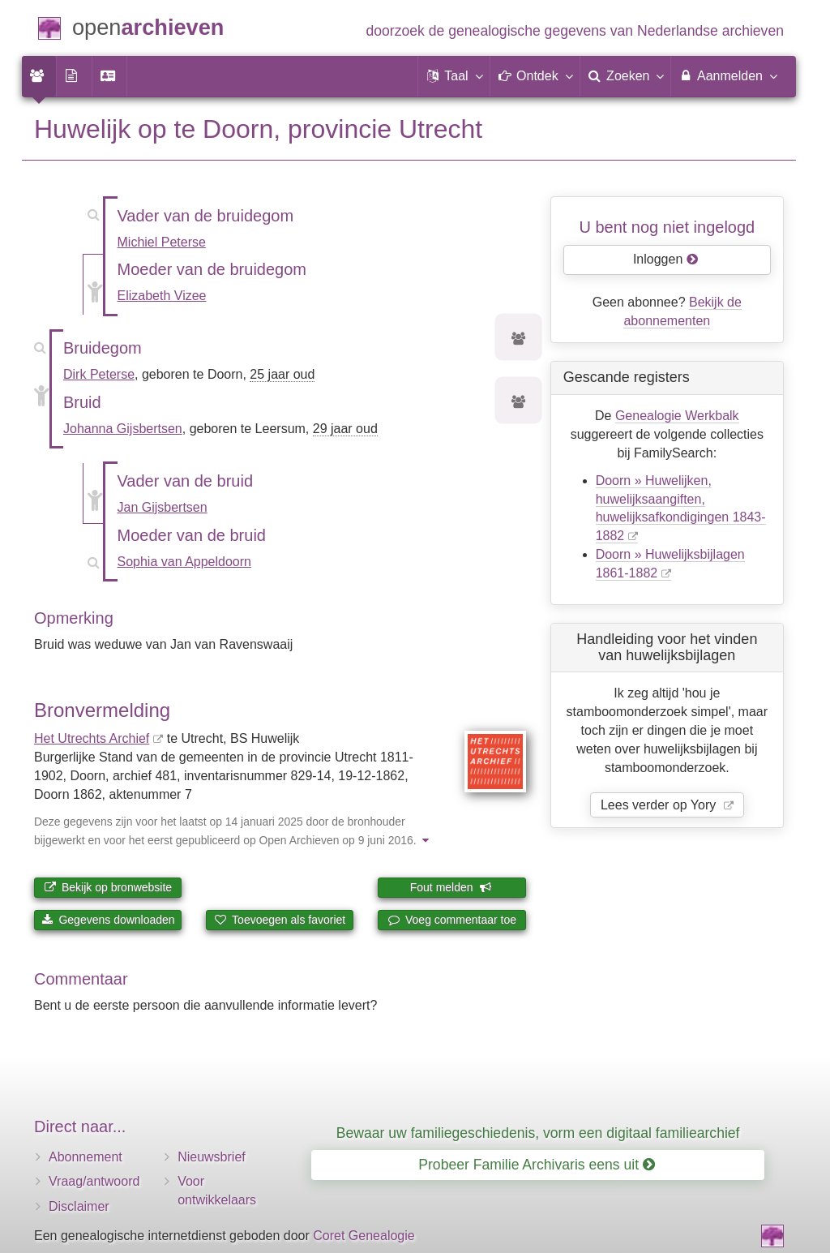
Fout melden (451, 887)
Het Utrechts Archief (91, 738)
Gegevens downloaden (108, 919)
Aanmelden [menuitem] (727, 75)
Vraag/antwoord (94, 1181)
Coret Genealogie (363, 1235)
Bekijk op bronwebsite (108, 887)
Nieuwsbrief (212, 1157)
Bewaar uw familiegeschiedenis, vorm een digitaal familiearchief (538, 1133)
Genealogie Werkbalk (677, 416)
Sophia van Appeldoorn (184, 562)
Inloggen (666, 259)
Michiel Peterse (162, 242)
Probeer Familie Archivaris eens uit (536, 1164)
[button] (454, 76)
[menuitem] (39, 76)
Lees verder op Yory (660, 805)
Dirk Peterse (99, 374)
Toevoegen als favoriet (279, 919)
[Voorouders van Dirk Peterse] (518, 339)
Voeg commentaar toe (451, 919)
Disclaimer (79, 1206)
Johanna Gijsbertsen (122, 429)
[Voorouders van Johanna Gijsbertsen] (518, 402)
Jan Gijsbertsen (163, 507)
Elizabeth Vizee (162, 296)
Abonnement (85, 1157)
